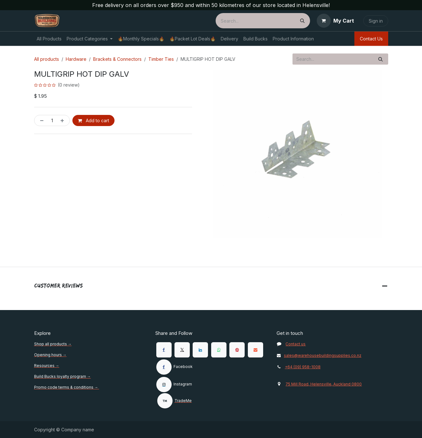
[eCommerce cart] (335, 20)
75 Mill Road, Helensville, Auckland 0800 (323, 384)
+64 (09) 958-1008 (303, 366)
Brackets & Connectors (117, 59)
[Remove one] (40, 120)
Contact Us (371, 38)
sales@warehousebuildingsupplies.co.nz (319, 355)
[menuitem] (49, 39)
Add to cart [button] (93, 120)
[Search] (302, 20)
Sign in (376, 21)
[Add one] (63, 120)
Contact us (295, 344)
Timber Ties (161, 59)
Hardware (76, 59)
